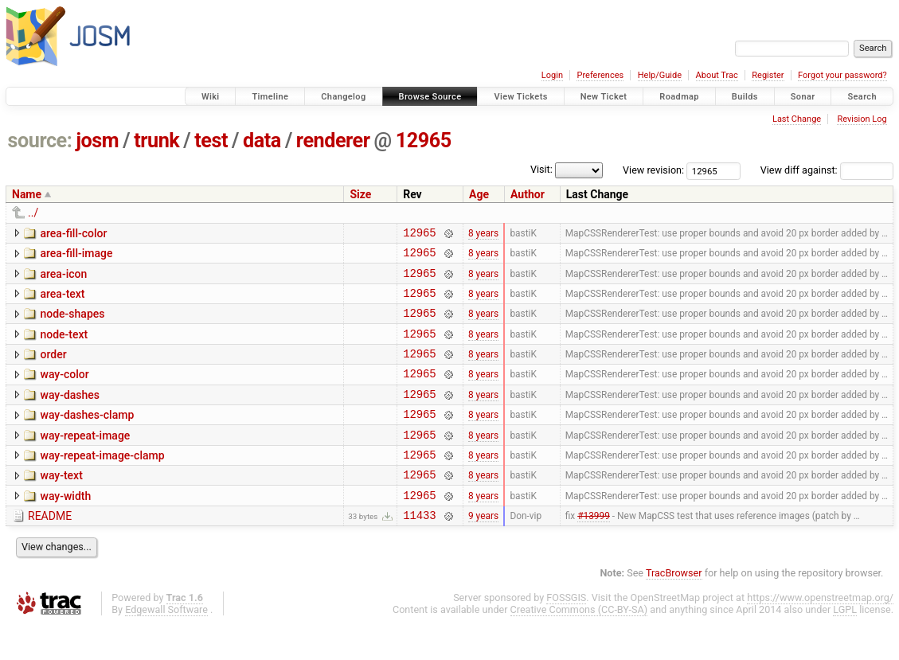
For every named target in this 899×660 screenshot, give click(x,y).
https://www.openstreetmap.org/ (820, 633)
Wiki (210, 97)
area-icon (63, 278)
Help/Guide (660, 75)
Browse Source (430, 97)
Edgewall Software (166, 645)
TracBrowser (674, 609)
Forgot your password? (842, 75)
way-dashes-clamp (87, 436)
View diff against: (826, 170)
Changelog (343, 97)
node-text (64, 346)
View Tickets (520, 97)
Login (552, 75)
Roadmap (679, 97)
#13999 (593, 551)
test (211, 140)
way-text (61, 504)
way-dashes (70, 414)
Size (360, 194)
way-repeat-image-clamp (102, 481)
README (50, 549)
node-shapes (72, 323)
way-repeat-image (85, 459)
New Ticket (603, 97)
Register (768, 75)
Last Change (796, 119)
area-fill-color (73, 233)
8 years (483, 234)
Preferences (600, 75)
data (262, 140)
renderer (333, 140)
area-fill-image (76, 255)
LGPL (845, 645)
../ (33, 212)
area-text (62, 301)
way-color (64, 391)
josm (97, 140)
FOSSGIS (566, 633)
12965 (423, 140)
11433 (419, 550)
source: (40, 140)
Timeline (270, 97)
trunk (156, 140)
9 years (483, 551)
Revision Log (861, 119)
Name (26, 194)
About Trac (717, 75)
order (53, 368)
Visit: (541, 169)
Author (527, 194)
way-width (65, 527)
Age (479, 194)
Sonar (803, 97)
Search (862, 97)
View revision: (653, 170)
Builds (745, 97)
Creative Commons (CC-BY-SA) (579, 645)
